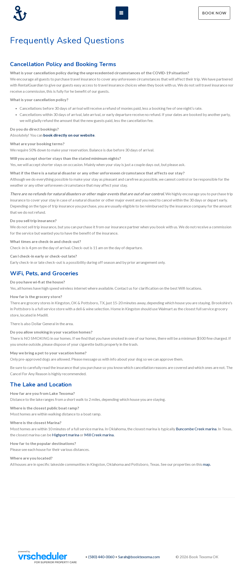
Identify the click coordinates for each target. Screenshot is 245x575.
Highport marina (65, 434)
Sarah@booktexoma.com (139, 556)
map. (207, 464)
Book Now (214, 13)
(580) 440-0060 (101, 556)
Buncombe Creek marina (196, 428)
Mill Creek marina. (99, 434)
